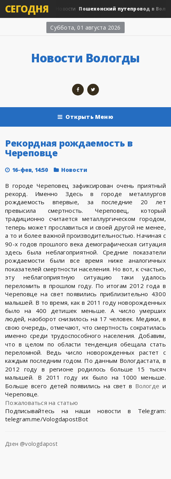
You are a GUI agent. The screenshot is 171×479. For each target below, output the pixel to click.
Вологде (147, 386)
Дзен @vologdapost (31, 443)
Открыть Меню (85, 117)
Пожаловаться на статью (41, 403)
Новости (74, 169)
